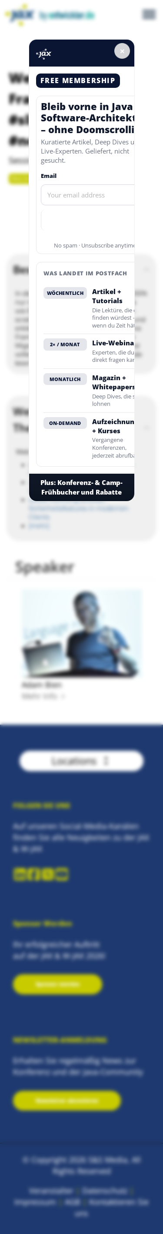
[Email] (95, 194)
